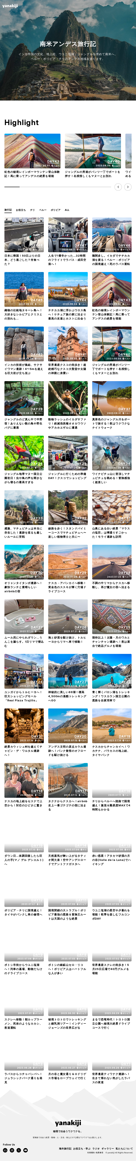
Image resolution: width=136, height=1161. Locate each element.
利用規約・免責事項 (95, 1152)
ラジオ (96, 1148)
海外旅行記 (65, 1148)
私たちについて (124, 1148)
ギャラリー (107, 1148)
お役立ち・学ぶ (82, 1148)
